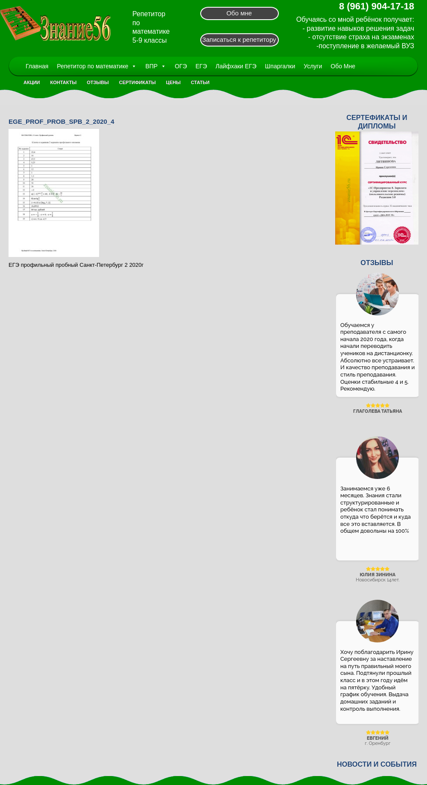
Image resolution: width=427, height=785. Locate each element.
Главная (37, 66)
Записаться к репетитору (239, 39)
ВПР (155, 66)
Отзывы (98, 82)
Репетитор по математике (97, 66)
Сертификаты (137, 82)
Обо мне (239, 13)
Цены (173, 82)
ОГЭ (181, 66)
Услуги (313, 66)
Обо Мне (342, 66)
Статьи (200, 82)
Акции (31, 82)
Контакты (63, 82)
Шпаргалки (280, 66)
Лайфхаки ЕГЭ (236, 66)
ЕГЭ (201, 66)
